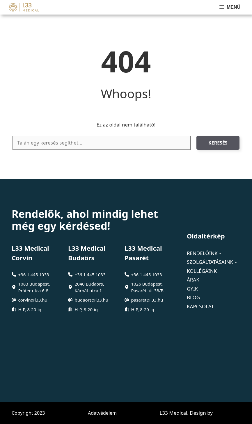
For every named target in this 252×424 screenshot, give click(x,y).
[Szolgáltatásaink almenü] (235, 262)
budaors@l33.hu (91, 300)
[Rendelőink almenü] (220, 253)
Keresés (218, 143)
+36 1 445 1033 (33, 274)
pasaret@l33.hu (147, 300)
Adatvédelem (102, 413)
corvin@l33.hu (32, 300)
